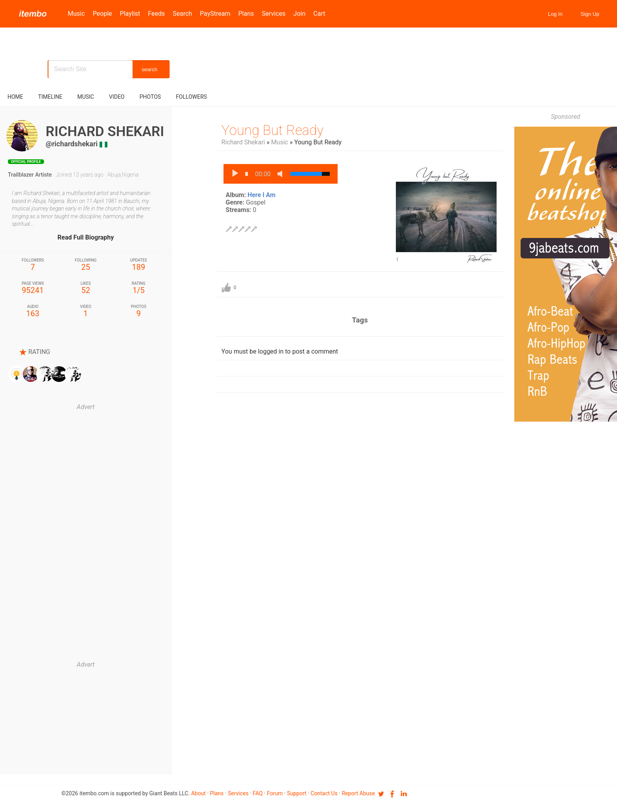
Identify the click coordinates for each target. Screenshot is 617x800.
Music (76, 13)
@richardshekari (72, 144)
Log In (555, 14)
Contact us (324, 793)
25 (85, 265)
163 (32, 311)
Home (15, 97)
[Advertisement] (86, 535)
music (85, 97)
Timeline (50, 97)
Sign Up (590, 14)
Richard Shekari (243, 142)
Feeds (156, 13)
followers (191, 97)
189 (138, 265)
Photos (150, 97)
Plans (246, 13)
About (198, 793)
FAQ (257, 793)
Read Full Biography (85, 237)
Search (182, 13)
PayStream (215, 13)
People (102, 13)
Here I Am (261, 195)
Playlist (130, 13)
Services (273, 13)
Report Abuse (358, 793)
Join (300, 13)
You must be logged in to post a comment (280, 351)
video (117, 97)
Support (296, 793)
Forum (275, 793)
